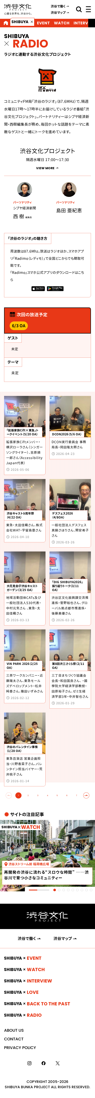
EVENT (43, 23)
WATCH (62, 23)
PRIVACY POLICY (20, 1047)
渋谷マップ (58, 12)
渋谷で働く (58, 6)
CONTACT (14, 1039)
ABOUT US (14, 1030)
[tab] (54, 890)
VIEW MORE (45, 168)
